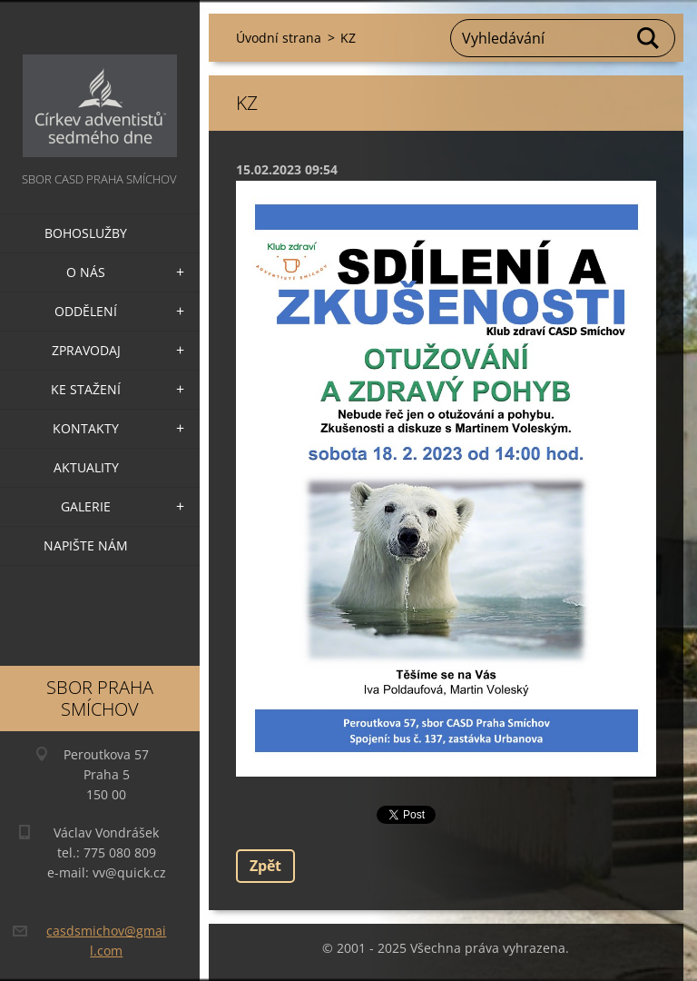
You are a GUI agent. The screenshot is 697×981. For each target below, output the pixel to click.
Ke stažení (86, 389)
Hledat (649, 38)
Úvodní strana (278, 37)
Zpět (265, 866)
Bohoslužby (85, 233)
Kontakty (86, 428)
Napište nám (86, 545)
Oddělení (85, 311)
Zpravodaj (86, 350)
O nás (85, 272)
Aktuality (86, 467)
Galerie (86, 506)
